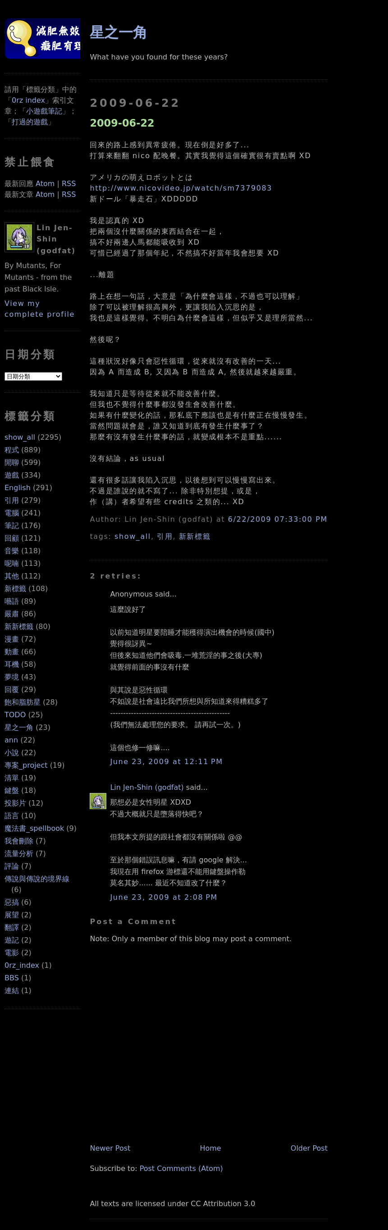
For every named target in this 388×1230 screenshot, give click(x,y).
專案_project (26, 765)
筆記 (12, 525)
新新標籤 (19, 626)
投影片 (15, 803)
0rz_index (22, 965)
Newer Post (110, 1148)
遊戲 (12, 475)
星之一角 (19, 727)
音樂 (12, 551)
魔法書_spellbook (34, 828)
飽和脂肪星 (23, 702)
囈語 (12, 601)
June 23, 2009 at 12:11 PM (166, 761)
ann (11, 740)
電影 (12, 952)
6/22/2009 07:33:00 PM (278, 519)
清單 (12, 778)
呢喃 (12, 563)
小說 (12, 752)
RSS (69, 183)
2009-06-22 (122, 123)
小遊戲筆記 (44, 111)
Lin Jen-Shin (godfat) (146, 787)
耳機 (12, 664)
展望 (12, 915)
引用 (12, 500)
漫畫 (12, 639)
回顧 (12, 538)
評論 (12, 866)
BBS (12, 978)
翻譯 (12, 927)
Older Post (309, 1148)
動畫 (12, 651)
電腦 (12, 513)
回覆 (12, 689)
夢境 (12, 677)
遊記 (12, 940)
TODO (15, 715)
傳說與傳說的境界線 (37, 879)
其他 (12, 576)
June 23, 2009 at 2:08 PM (163, 897)
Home (210, 1148)
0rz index (28, 100)
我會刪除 (19, 841)
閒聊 (12, 462)
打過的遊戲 (30, 122)
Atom (45, 183)
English (18, 487)
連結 (12, 990)
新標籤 (15, 588)
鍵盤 (12, 790)
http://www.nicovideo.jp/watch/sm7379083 (181, 188)
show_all (20, 437)
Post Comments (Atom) (181, 1168)
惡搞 (12, 902)
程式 (12, 450)
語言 (12, 815)
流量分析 (19, 853)
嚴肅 (12, 614)
